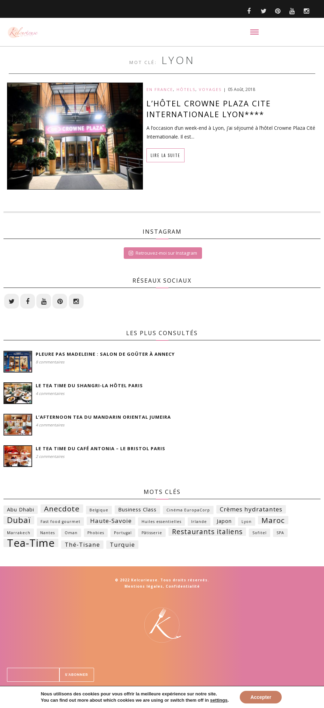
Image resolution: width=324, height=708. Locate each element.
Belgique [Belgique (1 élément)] (98, 511)
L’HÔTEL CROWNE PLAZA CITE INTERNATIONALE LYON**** (208, 108)
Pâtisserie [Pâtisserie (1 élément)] (152, 534)
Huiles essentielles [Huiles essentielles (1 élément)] (161, 523)
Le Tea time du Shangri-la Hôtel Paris (85, 387)
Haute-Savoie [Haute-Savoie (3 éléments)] (111, 522)
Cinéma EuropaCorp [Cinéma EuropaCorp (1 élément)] (188, 511)
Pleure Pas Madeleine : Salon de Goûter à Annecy (101, 355)
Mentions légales (143, 587)
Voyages (210, 89)
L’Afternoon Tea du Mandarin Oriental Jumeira (97, 418)
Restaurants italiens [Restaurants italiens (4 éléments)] (207, 533)
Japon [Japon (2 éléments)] (224, 522)
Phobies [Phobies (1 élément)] (95, 534)
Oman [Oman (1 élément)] (71, 534)
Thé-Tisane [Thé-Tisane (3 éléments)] (82, 546)
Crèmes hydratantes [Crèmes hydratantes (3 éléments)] (251, 511)
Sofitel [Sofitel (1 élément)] (259, 534)
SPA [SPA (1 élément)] (280, 534)
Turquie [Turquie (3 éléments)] (122, 546)
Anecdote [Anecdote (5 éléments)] (62, 510)
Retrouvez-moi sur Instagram (163, 253)
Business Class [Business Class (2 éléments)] (137, 511)
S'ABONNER (212, 676)
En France (159, 89)
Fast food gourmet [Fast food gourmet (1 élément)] (60, 523)
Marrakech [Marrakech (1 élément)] (18, 534)
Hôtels (186, 89)
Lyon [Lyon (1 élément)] (247, 523)
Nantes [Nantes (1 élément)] (47, 534)
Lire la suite (165, 155)
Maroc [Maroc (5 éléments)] (273, 521)
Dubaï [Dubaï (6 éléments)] (19, 521)
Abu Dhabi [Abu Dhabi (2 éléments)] (20, 511)
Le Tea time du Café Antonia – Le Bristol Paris (95, 450)
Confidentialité (183, 587)
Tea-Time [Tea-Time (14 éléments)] (31, 544)
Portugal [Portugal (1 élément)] (123, 534)
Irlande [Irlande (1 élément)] (199, 523)
